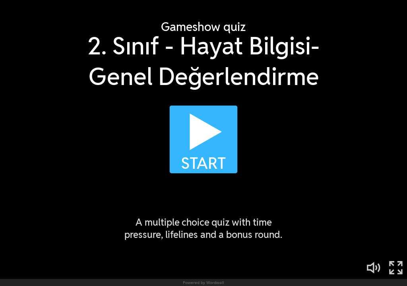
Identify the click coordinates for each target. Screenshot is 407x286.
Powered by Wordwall (203, 282)
